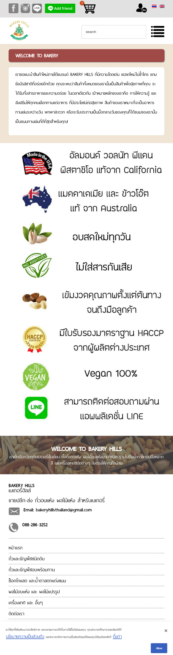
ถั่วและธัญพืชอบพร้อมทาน (32, 569)
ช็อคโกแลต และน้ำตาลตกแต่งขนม (37, 580)
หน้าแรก (15, 547)
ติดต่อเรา (16, 613)
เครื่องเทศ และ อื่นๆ (26, 602)
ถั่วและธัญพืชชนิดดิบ (27, 558)
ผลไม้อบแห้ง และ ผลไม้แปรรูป (34, 591)
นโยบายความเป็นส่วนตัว (25, 639)
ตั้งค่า (117, 639)
